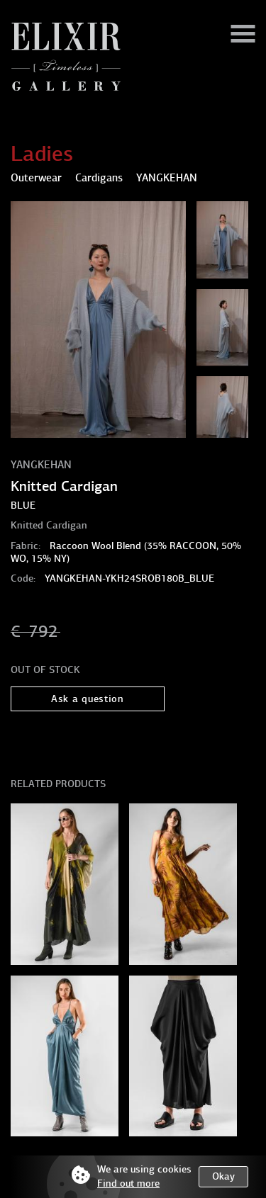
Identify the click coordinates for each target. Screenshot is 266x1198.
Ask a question (87, 699)
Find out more (128, 1183)
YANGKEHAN (41, 464)
